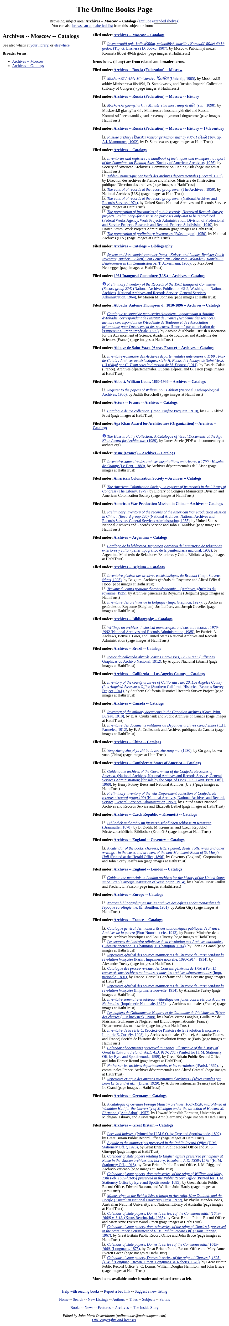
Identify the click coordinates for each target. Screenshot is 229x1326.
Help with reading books (80, 1291)
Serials (165, 1299)
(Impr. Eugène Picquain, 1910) (152, 411)
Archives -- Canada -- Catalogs (139, 703)
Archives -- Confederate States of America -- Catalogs (157, 763)
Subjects (148, 1299)
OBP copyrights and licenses (114, 1320)
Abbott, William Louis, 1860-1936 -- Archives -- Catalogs (160, 381)
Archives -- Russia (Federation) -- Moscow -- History (156, 96)
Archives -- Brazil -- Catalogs (137, 648)
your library (39, 45)
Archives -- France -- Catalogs (138, 920)
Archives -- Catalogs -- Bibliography (143, 246)
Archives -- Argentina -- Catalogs (140, 537)
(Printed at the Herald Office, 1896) (163, 852)
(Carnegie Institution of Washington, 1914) (163, 880)
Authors (118, 1299)
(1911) (163, 360)
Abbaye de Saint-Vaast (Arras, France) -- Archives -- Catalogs (164, 348)
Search (78, 1299)
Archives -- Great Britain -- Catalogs (143, 1125)
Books (75, 1308)
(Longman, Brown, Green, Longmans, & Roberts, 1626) (161, 1260)
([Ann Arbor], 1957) (164, 1108)
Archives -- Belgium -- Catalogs (139, 567)
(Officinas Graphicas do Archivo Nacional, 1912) (158, 659)
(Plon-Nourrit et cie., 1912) (161, 930)
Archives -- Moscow (28, 61)
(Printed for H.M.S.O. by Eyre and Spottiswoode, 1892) (164, 1134)
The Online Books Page (114, 9)
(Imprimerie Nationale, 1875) (163, 1001)
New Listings (98, 1299)
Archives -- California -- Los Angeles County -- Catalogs (159, 674)
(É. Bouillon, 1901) (161, 905)
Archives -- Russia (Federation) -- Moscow (148, 70)
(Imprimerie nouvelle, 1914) (163, 988)
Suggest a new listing (151, 1291)
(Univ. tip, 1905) (151, 79)
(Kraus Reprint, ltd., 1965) (161, 1215)
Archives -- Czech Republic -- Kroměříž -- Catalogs (155, 814)
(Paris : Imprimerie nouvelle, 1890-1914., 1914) (163, 957)
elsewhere (62, 45)
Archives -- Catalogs (28, 66)
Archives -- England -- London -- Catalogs (148, 869)
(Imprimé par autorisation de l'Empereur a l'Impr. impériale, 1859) (158, 322)
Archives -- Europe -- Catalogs (138, 894)
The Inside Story (146, 1308)
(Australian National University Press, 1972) (162, 1198)
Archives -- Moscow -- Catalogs (139, 35)
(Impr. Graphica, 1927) (154, 602)
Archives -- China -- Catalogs (137, 742)
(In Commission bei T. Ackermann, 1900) (163, 259)
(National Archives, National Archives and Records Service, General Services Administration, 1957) (163, 797)
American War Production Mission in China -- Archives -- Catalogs (168, 504)
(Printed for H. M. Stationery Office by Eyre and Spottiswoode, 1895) (163, 1178)
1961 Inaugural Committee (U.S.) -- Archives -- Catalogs (159, 276)
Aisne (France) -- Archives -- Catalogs (144, 453)
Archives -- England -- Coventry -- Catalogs (149, 840)
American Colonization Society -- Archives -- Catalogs (157, 478)
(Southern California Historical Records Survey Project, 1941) (163, 686)
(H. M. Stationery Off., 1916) (162, 1160)
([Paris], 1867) (162, 1066)
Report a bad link (117, 1291)
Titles (133, 1299)
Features (104, 1308)
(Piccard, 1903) (165, 176)
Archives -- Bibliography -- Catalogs (143, 619)
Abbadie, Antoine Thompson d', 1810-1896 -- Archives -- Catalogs (167, 305)
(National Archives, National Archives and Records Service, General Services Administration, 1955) (164, 516)
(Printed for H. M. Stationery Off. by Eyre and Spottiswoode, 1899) (162, 1052)
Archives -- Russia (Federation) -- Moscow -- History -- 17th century (169, 128)
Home (63, 1299)
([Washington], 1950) (156, 234)
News (89, 1308)
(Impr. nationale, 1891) (162, 972)
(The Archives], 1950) (161, 189)
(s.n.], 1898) (161, 105)
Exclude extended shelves (158, 21)
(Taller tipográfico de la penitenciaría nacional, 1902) (162, 548)
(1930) (149, 750)
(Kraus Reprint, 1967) (164, 1231)
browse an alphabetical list (92, 26)
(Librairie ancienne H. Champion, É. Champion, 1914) (162, 944)
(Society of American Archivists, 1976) (163, 160)
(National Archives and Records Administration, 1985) (160, 629)
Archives (122, 1308)
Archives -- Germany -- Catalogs (140, 1096)
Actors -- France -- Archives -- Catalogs (145, 402)
